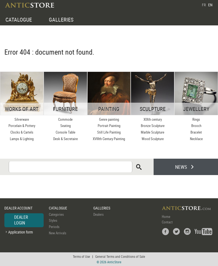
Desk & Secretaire (65, 138)
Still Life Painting (109, 132)
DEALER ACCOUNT (18, 208)
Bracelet (196, 132)
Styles (53, 220)
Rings (196, 119)
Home (166, 216)
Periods (54, 226)
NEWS (181, 167)
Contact (167, 222)
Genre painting (109, 119)
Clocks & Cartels (21, 132)
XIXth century (153, 119)
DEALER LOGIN (21, 220)
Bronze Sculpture (153, 125)
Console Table (65, 132)
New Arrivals (57, 232)
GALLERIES (61, 19)
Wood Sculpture (153, 138)
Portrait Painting (109, 125)
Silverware (21, 119)
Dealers (98, 214)
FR (204, 4)
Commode (65, 119)
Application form (20, 232)
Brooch (196, 125)
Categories (56, 214)
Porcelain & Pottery (21, 125)
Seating (65, 125)
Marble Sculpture (152, 132)
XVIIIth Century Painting (109, 138)
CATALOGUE (18, 19)
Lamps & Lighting (22, 138)
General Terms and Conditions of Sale (120, 256)
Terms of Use (81, 256)
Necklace (196, 138)
